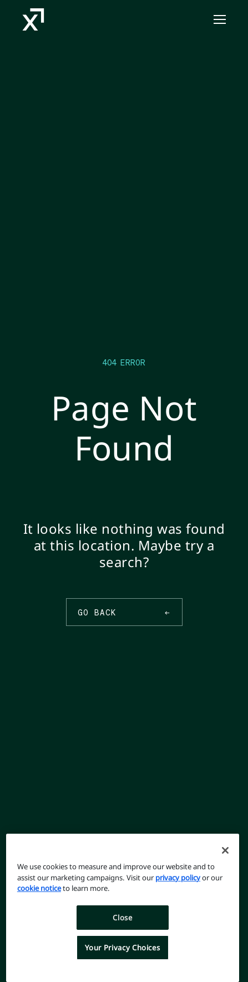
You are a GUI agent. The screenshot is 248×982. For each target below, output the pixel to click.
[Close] (225, 850)
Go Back (124, 612)
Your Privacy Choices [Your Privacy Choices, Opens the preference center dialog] (122, 948)
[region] (122, 908)
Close (122, 918)
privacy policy (177, 878)
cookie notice (39, 888)
